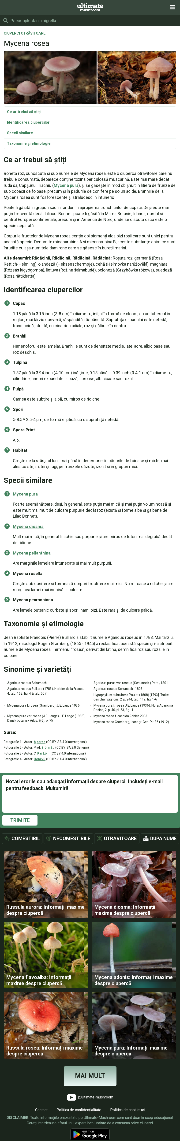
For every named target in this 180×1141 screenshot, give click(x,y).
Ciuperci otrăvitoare (24, 33)
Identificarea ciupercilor (28, 122)
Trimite (20, 820)
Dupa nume (163, 838)
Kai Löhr (43, 753)
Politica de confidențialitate (78, 1117)
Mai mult (90, 1083)
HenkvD (39, 759)
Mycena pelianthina (32, 553)
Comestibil (25, 838)
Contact (41, 1117)
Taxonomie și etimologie (29, 143)
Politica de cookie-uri (127, 1117)
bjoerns (39, 742)
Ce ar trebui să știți (24, 112)
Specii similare (20, 133)
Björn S (46, 747)
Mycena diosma (28, 526)
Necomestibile (71, 838)
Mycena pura (66, 185)
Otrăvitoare (120, 838)
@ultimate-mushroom (90, 1105)
